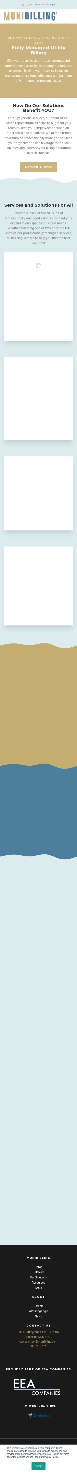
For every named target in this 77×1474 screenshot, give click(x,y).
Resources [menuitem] (38, 1285)
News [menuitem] (38, 1319)
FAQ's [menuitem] (38, 1290)
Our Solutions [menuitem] (38, 1279)
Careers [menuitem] (39, 1308)
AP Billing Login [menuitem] (38, 1313)
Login (50, 4)
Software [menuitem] (39, 1274)
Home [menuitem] (38, 1269)
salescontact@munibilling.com (38, 1344)
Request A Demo (38, 168)
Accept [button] (38, 1466)
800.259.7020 (36, 4)
